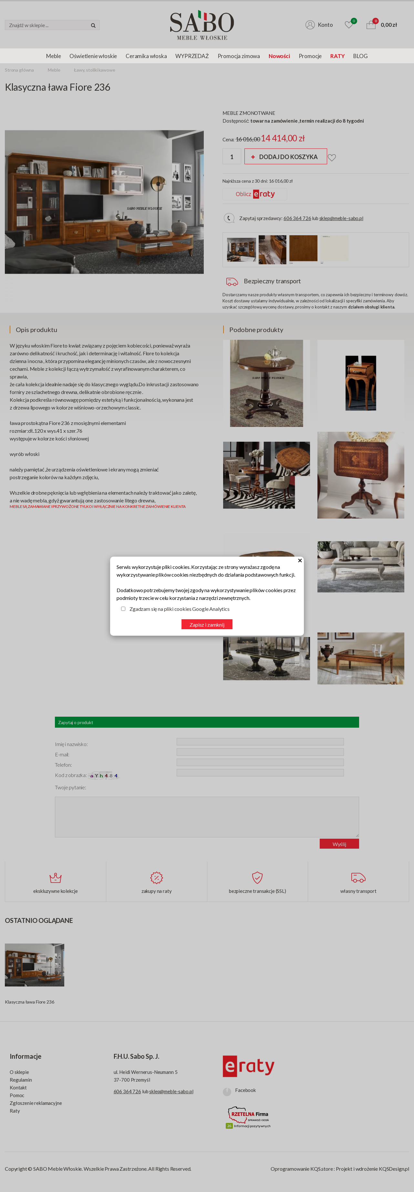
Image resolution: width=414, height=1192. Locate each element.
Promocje (310, 56)
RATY (337, 56)
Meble (53, 56)
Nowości (279, 56)
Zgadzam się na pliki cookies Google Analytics (179, 609)
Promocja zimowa (239, 56)
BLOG (360, 56)
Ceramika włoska (146, 56)
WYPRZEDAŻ (192, 56)
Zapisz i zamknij (207, 624)
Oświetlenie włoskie (93, 56)
